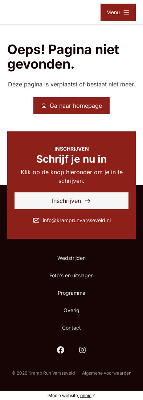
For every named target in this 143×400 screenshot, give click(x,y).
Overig (71, 310)
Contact (71, 328)
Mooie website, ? (71, 395)
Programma (71, 293)
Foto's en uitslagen (71, 275)
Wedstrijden (71, 258)
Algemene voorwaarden (106, 373)
